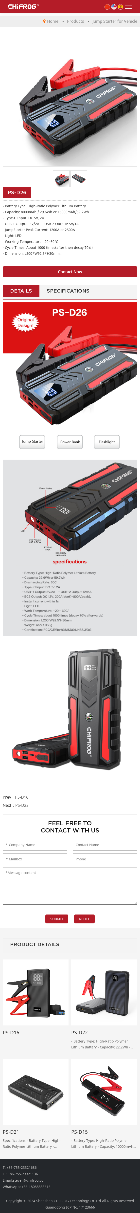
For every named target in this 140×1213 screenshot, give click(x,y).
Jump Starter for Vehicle (115, 21)
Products (75, 21)
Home (52, 21)
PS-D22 (22, 805)
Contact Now (70, 272)
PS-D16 (21, 797)
